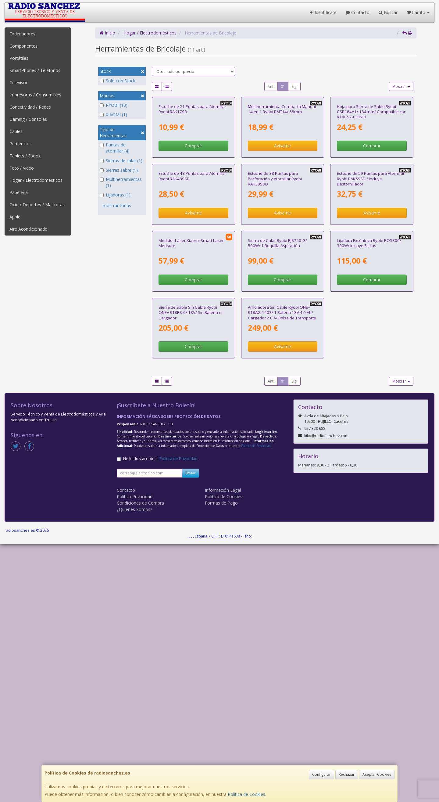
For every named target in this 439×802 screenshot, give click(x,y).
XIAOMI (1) (113, 114)
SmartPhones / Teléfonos (34, 70)
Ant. (271, 86)
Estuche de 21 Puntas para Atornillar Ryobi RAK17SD (192, 173)
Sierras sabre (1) (119, 170)
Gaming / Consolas (28, 119)
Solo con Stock (117, 81)
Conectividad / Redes (30, 107)
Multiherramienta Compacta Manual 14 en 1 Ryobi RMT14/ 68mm (282, 173)
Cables (16, 131)
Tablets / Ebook (25, 156)
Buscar (388, 12)
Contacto (357, 12)
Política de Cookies (246, 794)
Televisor (18, 82)
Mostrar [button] (401, 86)
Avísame (282, 210)
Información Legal (223, 748)
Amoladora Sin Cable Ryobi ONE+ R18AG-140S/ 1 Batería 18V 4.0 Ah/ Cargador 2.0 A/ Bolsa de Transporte (282, 570)
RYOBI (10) (113, 105)
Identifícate (323, 12)
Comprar (193, 210)
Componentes (23, 46)
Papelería (18, 192)
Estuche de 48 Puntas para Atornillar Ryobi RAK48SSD (192, 305)
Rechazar (347, 774)
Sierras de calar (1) (121, 161)
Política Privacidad (134, 754)
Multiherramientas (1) (121, 182)
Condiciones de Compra (140, 761)
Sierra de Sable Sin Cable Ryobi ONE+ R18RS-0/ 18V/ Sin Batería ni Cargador (190, 570)
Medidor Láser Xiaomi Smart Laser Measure (191, 436)
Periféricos (19, 143)
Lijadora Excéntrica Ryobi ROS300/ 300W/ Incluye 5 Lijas (369, 436)
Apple (14, 217)
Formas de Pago (221, 761)
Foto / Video (21, 168)
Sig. (294, 86)
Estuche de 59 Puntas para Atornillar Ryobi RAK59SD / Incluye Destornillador (371, 308)
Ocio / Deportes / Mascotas (37, 204)
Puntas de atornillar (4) (115, 148)
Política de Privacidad (256, 703)
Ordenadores (22, 34)
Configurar (321, 774)
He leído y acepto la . (160, 716)
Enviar (190, 730)
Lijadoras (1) (115, 195)
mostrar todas (117, 205)
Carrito (418, 12)
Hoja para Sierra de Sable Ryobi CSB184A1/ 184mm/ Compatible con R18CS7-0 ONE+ (371, 176)
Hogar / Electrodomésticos (35, 180)
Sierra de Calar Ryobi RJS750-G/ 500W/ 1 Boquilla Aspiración (277, 436)
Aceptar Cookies (376, 774)
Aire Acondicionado (28, 229)
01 (283, 86)
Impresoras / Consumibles (35, 95)
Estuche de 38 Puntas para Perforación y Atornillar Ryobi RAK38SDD (275, 308)
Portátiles (18, 58)
